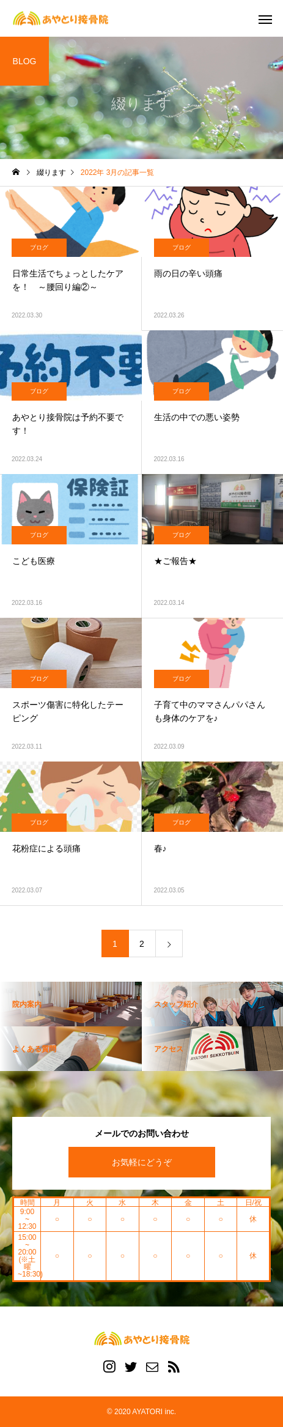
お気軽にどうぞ (142, 1162)
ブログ (39, 247)
